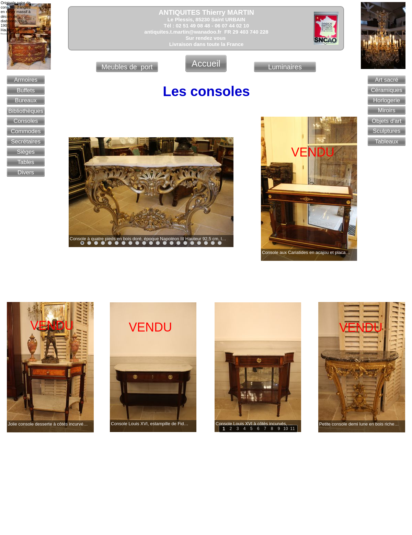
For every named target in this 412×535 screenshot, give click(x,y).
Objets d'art (386, 121)
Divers (26, 172)
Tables (25, 162)
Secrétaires (26, 141)
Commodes (26, 131)
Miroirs (387, 110)
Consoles (26, 121)
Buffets (26, 90)
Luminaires (285, 67)
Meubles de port (127, 67)
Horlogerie (386, 100)
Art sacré (386, 80)
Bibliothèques (25, 111)
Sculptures (386, 131)
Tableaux (386, 141)
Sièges (26, 152)
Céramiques (386, 90)
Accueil (206, 63)
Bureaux (25, 100)
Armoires (25, 80)
